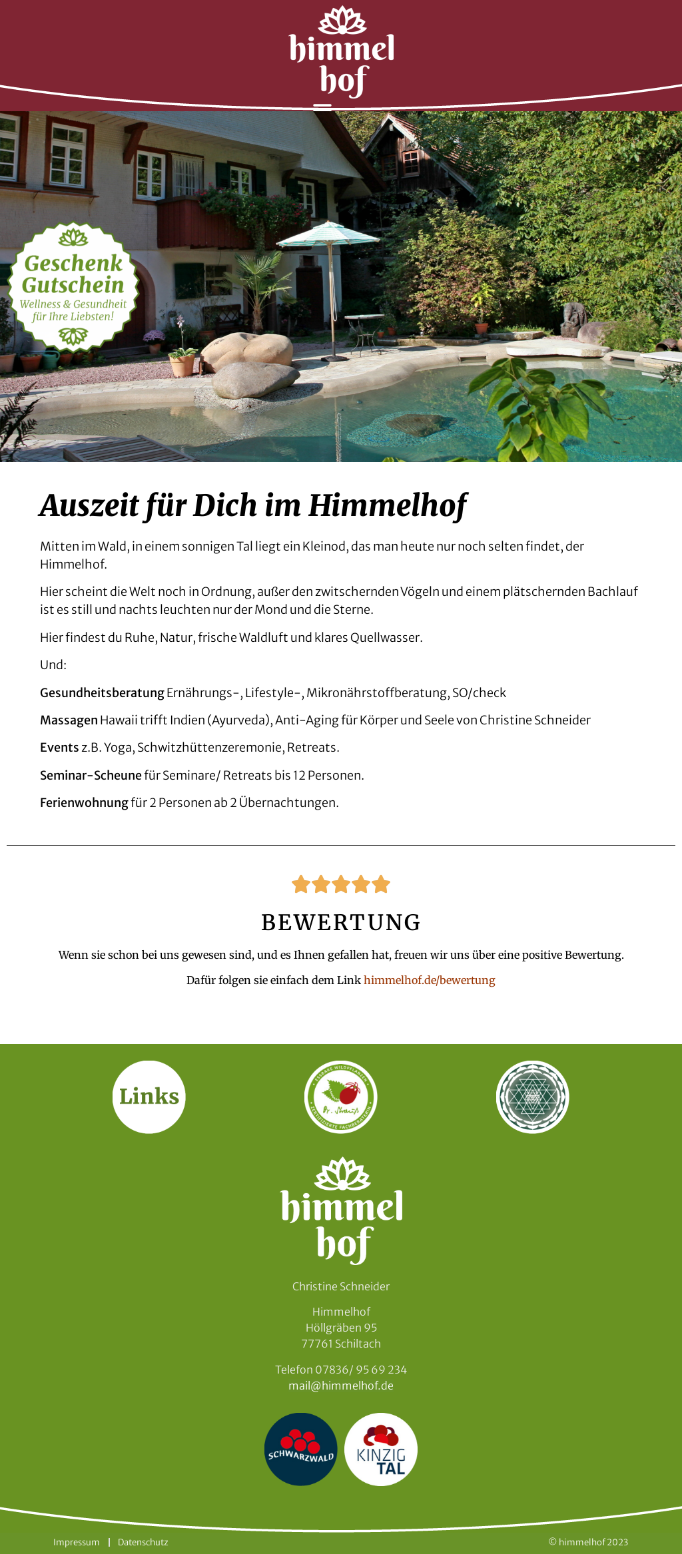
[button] (323, 110)
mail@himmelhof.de (341, 1385)
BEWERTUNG (341, 922)
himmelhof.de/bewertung (430, 980)
